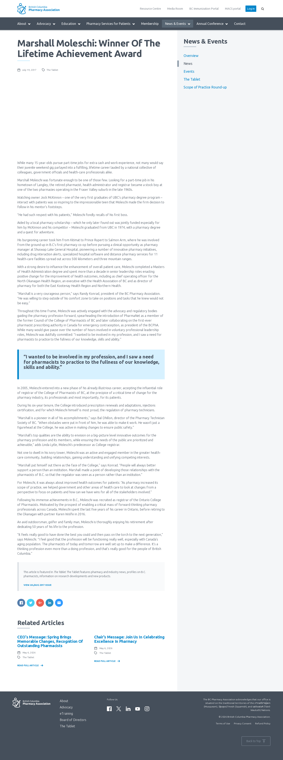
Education (71, 24)
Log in (251, 8)
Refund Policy (262, 723)
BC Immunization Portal (204, 8)
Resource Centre (150, 8)
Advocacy (46, 24)
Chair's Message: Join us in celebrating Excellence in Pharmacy (129, 639)
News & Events (178, 24)
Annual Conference (212, 24)
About (24, 24)
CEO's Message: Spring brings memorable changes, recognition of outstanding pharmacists (50, 641)
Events (189, 71)
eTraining (66, 713)
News (188, 63)
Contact (239, 23)
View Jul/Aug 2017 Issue (37, 585)
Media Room (175, 8)
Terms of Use (223, 723)
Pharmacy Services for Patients (110, 24)
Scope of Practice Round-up (205, 87)
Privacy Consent (242, 723)
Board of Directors (73, 720)
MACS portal (233, 8)
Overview (191, 56)
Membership (150, 23)
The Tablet (192, 79)
